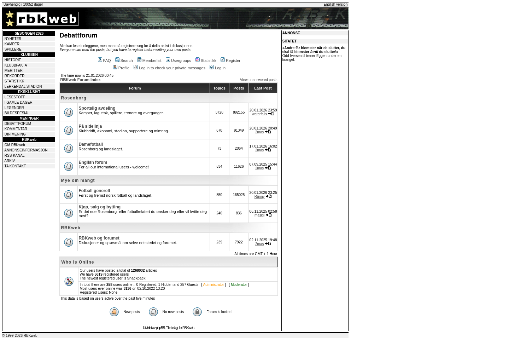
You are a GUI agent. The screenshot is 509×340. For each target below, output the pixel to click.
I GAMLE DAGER (19, 102)
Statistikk (205, 60)
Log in (218, 68)
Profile (121, 68)
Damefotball (90, 144)
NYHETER (13, 39)
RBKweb (70, 227)
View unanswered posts (258, 80)
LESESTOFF (15, 97)
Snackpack (136, 278)
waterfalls (259, 114)
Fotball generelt (94, 190)
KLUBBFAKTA (16, 65)
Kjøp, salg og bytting (99, 206)
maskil (259, 215)
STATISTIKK (14, 81)
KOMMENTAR (16, 129)
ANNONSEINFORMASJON (25, 150)
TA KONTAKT (15, 166)
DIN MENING (15, 134)
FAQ (104, 60)
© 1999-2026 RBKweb (19, 336)
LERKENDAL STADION (23, 86)
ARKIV (9, 161)
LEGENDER (14, 108)
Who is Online (77, 262)
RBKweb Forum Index (80, 79)
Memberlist (149, 60)
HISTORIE (13, 60)
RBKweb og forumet (98, 238)
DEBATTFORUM (18, 124)
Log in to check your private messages (169, 68)
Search (124, 60)
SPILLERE (13, 49)
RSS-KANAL (15, 155)
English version (335, 4)
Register (230, 60)
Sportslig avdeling (96, 108)
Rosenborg (73, 98)
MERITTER (14, 71)
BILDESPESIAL (17, 113)
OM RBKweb (15, 145)
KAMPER (12, 44)
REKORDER (15, 76)
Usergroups (178, 60)
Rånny (260, 196)
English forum (92, 162)
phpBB (160, 328)
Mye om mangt (78, 180)
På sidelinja (90, 126)
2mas (259, 132)
